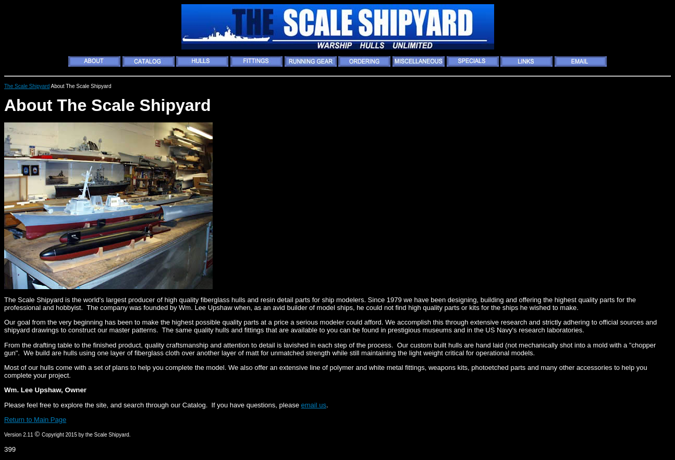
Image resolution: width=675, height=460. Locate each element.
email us (313, 405)
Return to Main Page (35, 420)
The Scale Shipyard (27, 86)
